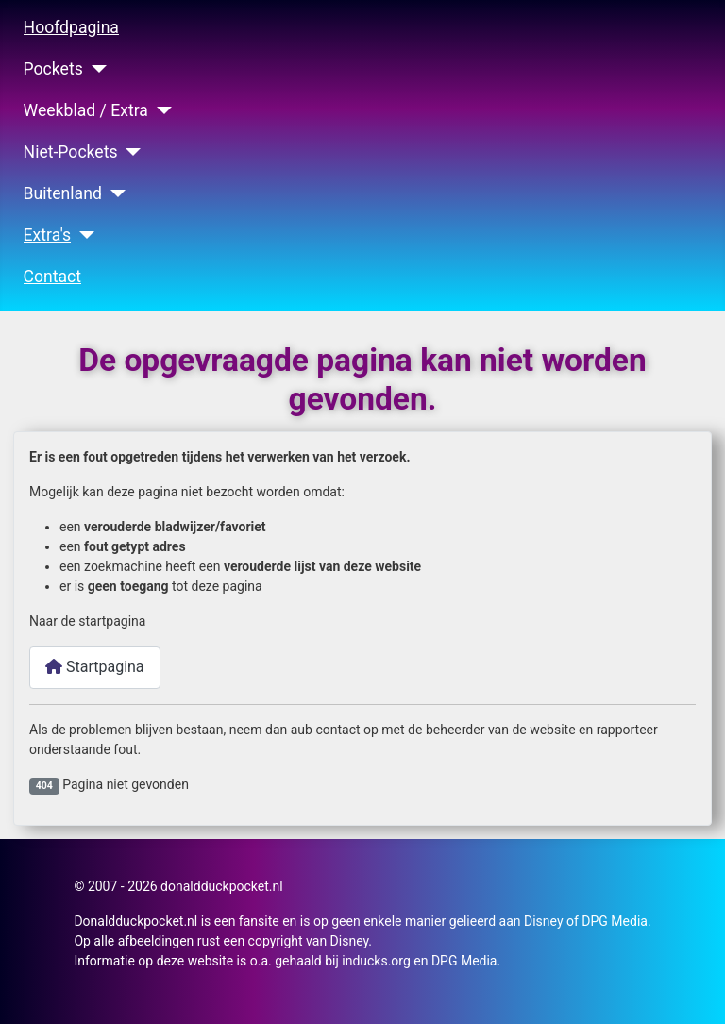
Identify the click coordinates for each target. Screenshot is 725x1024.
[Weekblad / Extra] (160, 110)
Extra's (48, 235)
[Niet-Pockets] (130, 152)
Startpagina (94, 667)
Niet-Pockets (71, 152)
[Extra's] (82, 235)
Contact (53, 276)
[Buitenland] (114, 193)
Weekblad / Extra (86, 110)
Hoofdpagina (71, 27)
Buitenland (63, 193)
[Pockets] (95, 69)
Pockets (53, 68)
